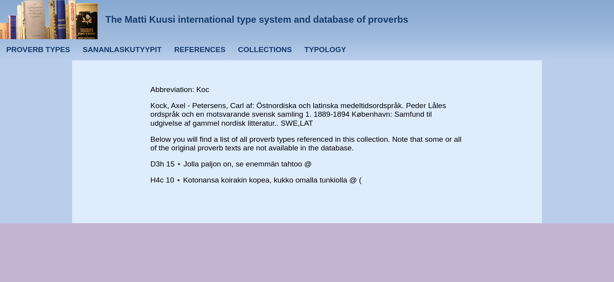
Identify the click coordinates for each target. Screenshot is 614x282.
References (200, 49)
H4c (157, 180)
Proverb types (38, 49)
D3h (157, 164)
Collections (265, 49)
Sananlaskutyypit (122, 49)
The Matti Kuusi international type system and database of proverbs (256, 19)
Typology (325, 49)
